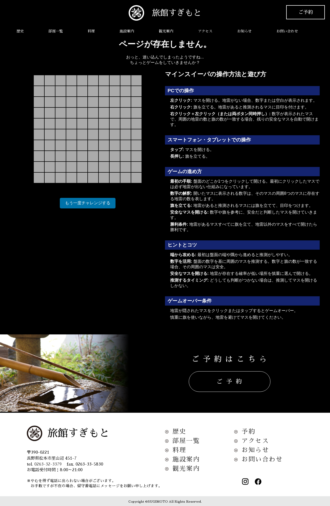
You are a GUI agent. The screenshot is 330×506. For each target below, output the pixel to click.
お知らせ (244, 31)
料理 (91, 31)
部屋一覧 (55, 31)
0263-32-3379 (48, 464)
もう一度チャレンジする (87, 203)
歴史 (20, 31)
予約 (248, 431)
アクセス (205, 31)
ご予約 (305, 12)
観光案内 (166, 31)
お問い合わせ (287, 31)
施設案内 (127, 31)
